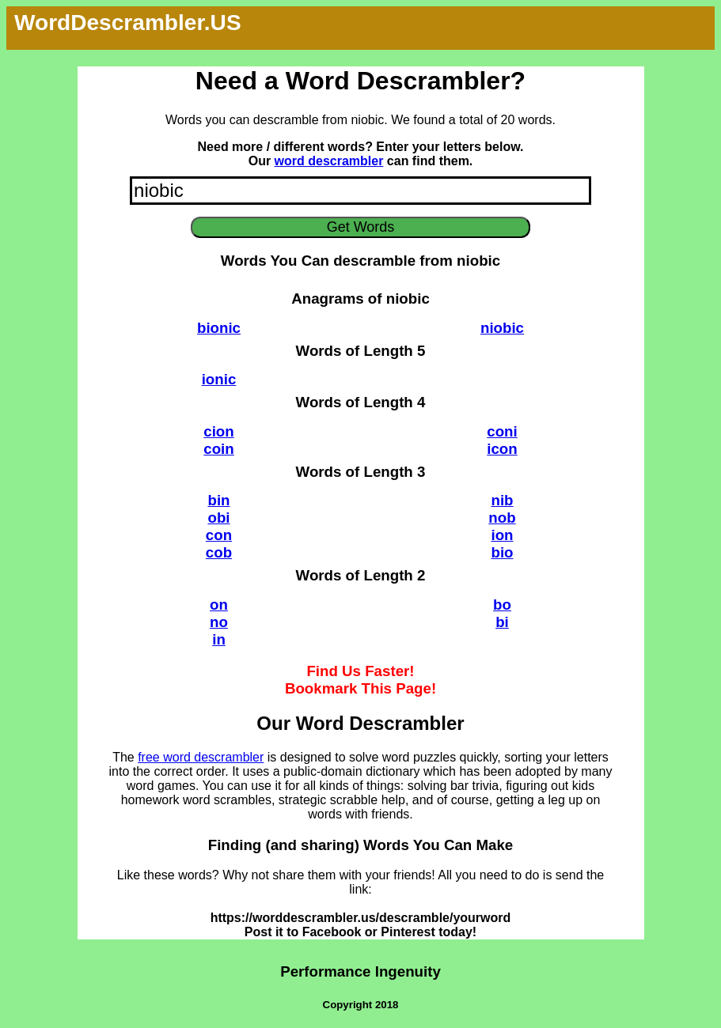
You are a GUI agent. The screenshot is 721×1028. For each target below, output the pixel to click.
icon (502, 448)
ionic (219, 379)
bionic (219, 327)
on (219, 604)
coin (218, 448)
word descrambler (329, 161)
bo (502, 604)
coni (502, 431)
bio (502, 552)
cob (219, 552)
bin (218, 500)
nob (501, 517)
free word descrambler (201, 757)
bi (502, 622)
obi (218, 517)
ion (502, 535)
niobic (502, 327)
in (219, 639)
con (219, 535)
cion (218, 431)
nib (502, 500)
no (219, 622)
